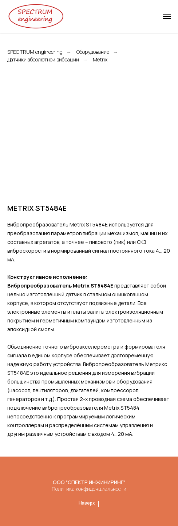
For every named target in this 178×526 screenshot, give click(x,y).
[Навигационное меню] (167, 16)
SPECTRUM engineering (35, 52)
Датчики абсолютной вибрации (43, 60)
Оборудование (92, 52)
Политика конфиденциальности (89, 488)
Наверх (89, 503)
